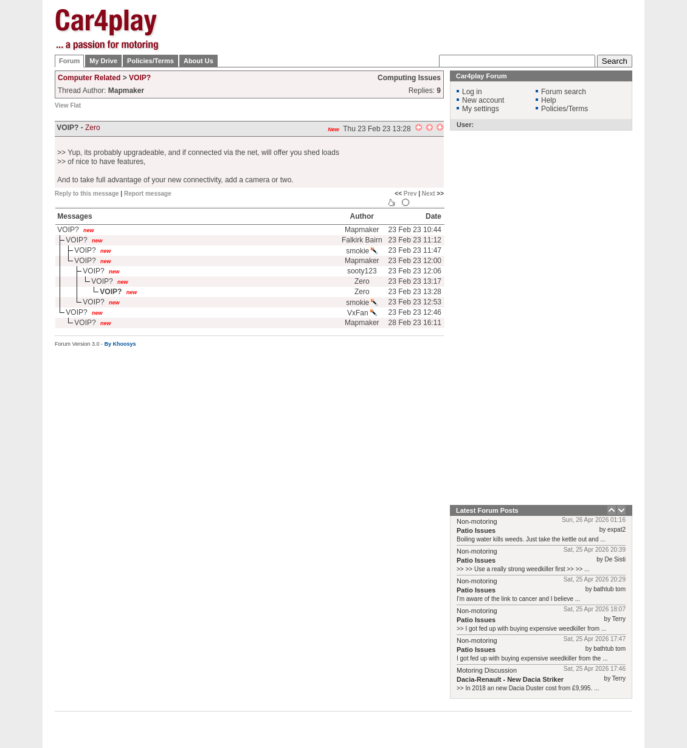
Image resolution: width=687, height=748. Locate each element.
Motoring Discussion (487, 670)
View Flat (68, 105)
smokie (362, 251)
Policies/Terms (150, 60)
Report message (147, 193)
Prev (410, 193)
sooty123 (362, 271)
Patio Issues (476, 530)
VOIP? (140, 78)
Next (428, 193)
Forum (69, 60)
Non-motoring (477, 521)
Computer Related (89, 78)
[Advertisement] (411, 85)
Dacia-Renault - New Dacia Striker (510, 679)
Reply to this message (87, 193)
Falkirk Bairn (362, 240)
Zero (92, 127)
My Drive (103, 60)
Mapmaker (362, 229)
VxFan (362, 313)
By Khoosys (120, 344)
